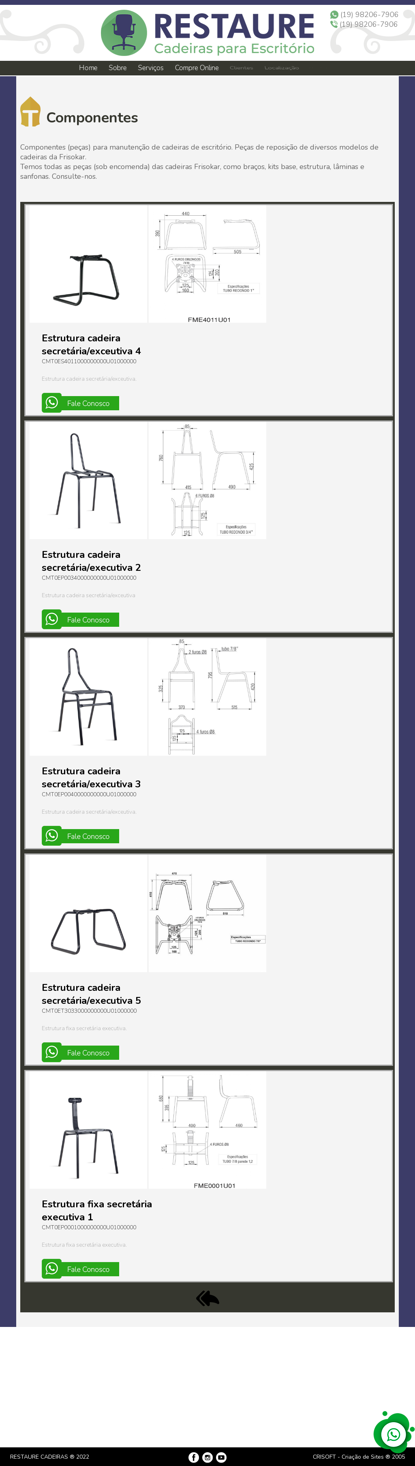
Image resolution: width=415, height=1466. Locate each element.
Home (88, 68)
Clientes (241, 68)
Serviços (151, 68)
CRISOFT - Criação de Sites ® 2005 (359, 1457)
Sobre (117, 68)
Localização (281, 68)
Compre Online (197, 68)
